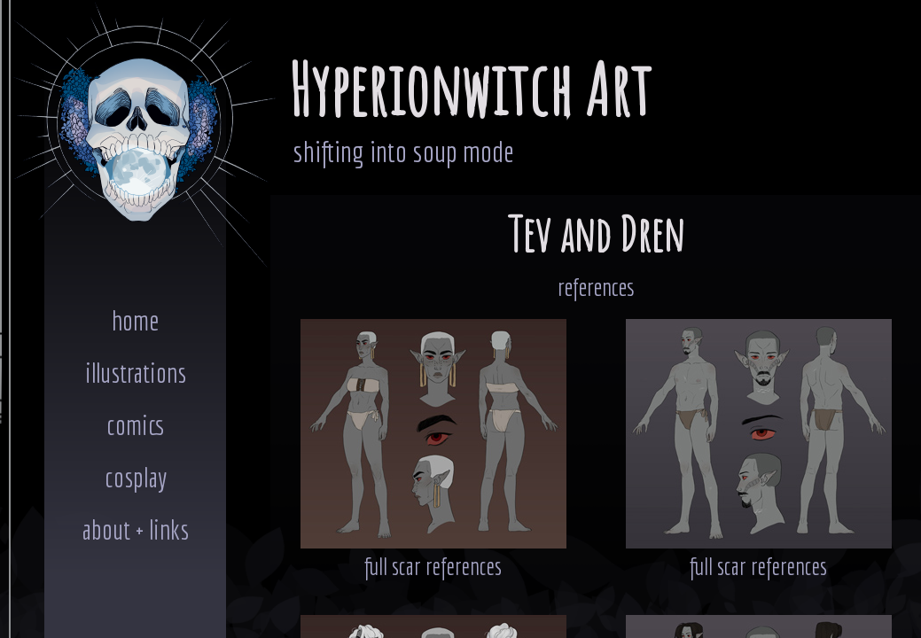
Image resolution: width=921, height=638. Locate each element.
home (135, 320)
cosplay (136, 477)
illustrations (135, 372)
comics (135, 424)
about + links (135, 529)
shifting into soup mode (403, 151)
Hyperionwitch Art (470, 89)
